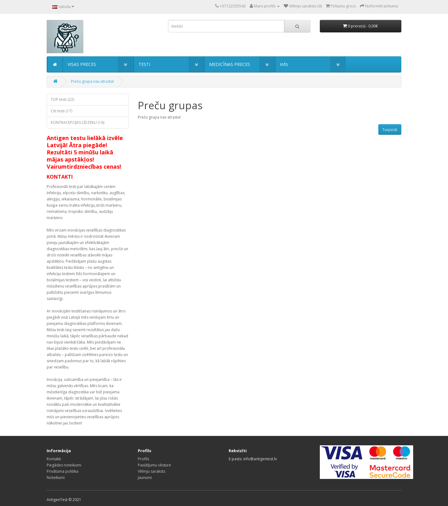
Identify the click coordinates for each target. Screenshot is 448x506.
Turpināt (389, 129)
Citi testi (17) (61, 111)
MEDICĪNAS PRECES (229, 64)
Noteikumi (56, 477)
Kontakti (54, 458)
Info (284, 64)
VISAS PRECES (82, 64)
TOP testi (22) (62, 99)
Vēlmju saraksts (151, 471)
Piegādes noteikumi (64, 465)
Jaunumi (145, 477)
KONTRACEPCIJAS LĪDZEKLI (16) (77, 122)
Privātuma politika (62, 471)
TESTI (144, 64)
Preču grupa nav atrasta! (92, 81)
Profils (143, 458)
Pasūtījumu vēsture (154, 465)
